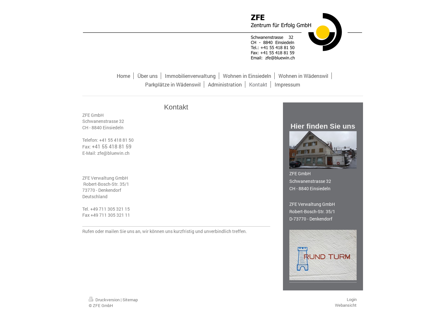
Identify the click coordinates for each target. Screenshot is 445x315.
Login (352, 299)
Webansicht (346, 305)
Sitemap (130, 299)
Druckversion (105, 299)
